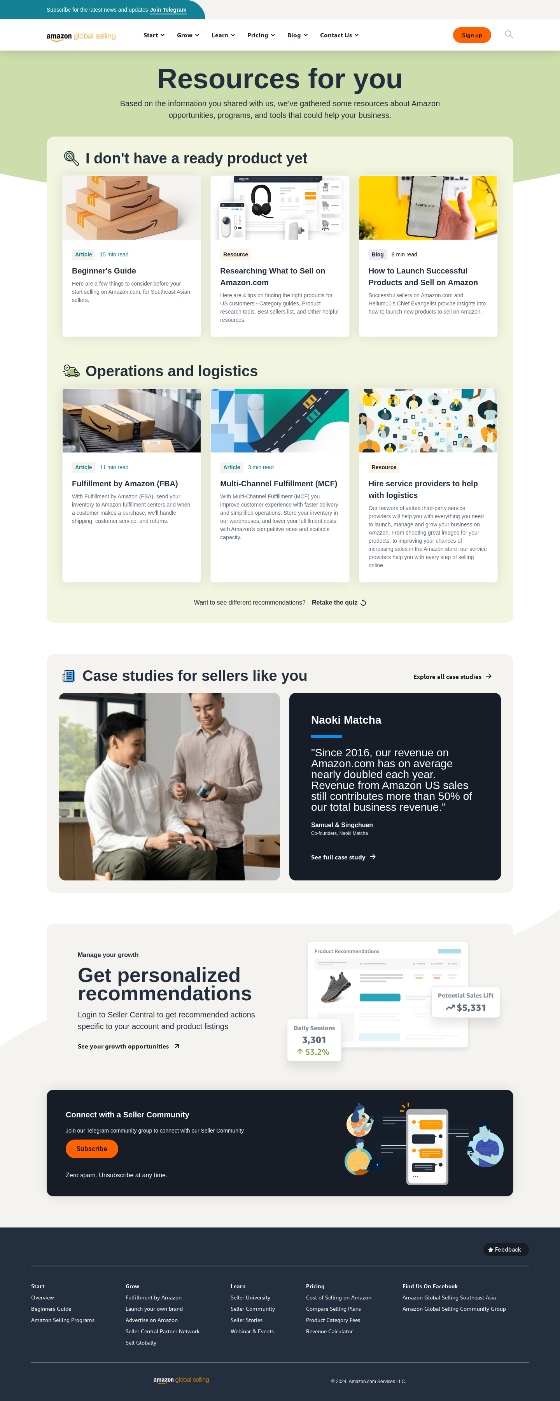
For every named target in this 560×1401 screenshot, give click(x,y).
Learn (220, 35)
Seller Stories (246, 1320)
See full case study (338, 857)
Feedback (508, 1249)
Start (151, 35)
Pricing (257, 35)
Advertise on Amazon (152, 1320)
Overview (42, 1297)
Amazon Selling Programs (62, 1320)
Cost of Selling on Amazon (338, 1297)
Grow (184, 35)
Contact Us (336, 35)
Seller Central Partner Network (163, 1331)
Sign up (472, 35)
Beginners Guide (51, 1308)
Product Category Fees (333, 1320)
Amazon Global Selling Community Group (454, 1308)
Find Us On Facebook (430, 1286)
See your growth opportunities (123, 1046)
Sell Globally (141, 1342)
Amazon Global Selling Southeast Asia (449, 1297)
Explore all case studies (447, 676)
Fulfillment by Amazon (154, 1297)
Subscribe (92, 1149)
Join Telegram (168, 10)
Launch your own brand (154, 1308)
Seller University (250, 1297)
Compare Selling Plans (333, 1308)
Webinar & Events (252, 1331)
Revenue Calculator (329, 1331)
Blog (294, 35)
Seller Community (253, 1308)
